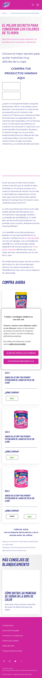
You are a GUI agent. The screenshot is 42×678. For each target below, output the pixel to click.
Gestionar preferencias (21, 361)
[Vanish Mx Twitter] (21, 661)
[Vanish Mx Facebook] (4, 661)
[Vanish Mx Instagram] (9, 661)
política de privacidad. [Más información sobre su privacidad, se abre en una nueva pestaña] (17, 344)
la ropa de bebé (32, 238)
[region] (21, 339)
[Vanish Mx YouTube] (15, 661)
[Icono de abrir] (33, 5)
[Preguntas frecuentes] (12, 651)
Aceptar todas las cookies (21, 353)
